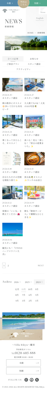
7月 (23, 294)
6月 (30, 294)
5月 (37, 294)
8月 (17, 294)
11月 (24, 289)
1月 (37, 300)
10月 (30, 289)
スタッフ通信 (34, 63)
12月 (17, 289)
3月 (23, 300)
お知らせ (34, 58)
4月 (17, 300)
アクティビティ (23, 69)
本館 (9, 3)
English (39, 18)
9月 (37, 289)
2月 (30, 300)
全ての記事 (13, 58)
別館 (36, 3)
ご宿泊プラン (13, 63)
